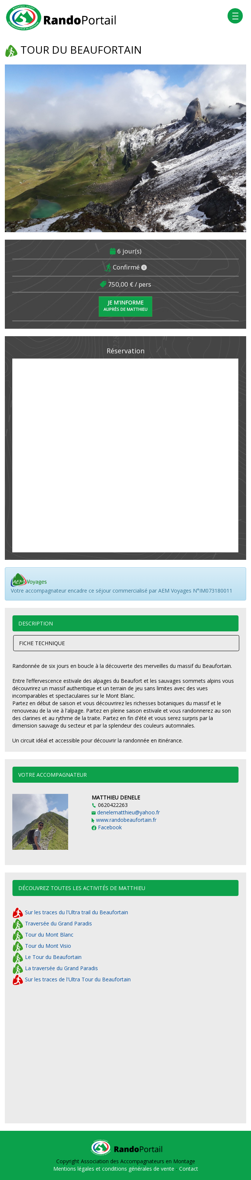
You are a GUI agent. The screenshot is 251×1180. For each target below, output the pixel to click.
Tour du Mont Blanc (42, 934)
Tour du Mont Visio (41, 945)
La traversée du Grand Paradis (55, 968)
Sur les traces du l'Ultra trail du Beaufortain (70, 912)
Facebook (107, 827)
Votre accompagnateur (52, 774)
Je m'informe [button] (125, 305)
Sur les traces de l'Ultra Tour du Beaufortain (71, 979)
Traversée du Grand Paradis (52, 923)
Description (35, 623)
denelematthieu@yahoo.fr (126, 812)
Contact (188, 1168)
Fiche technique (42, 643)
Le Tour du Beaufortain (47, 956)
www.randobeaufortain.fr (124, 819)
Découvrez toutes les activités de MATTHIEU (81, 888)
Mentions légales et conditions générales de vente (114, 1168)
